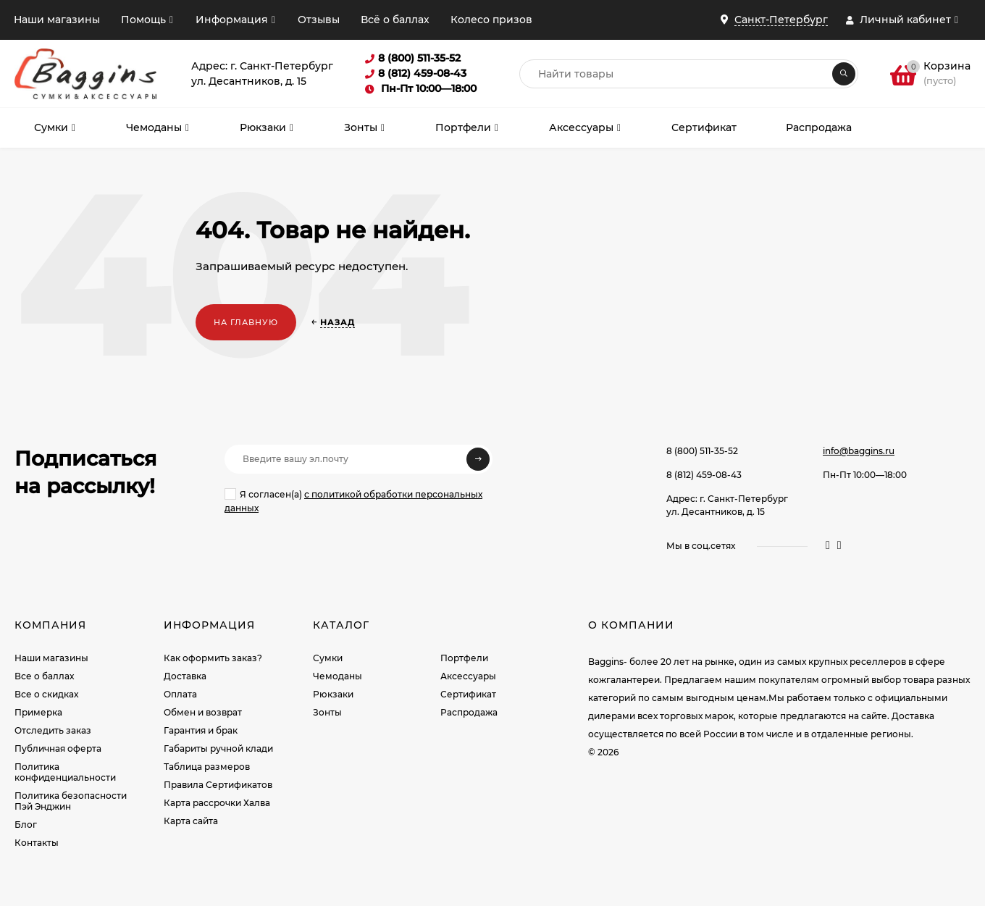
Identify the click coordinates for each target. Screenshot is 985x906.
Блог (25, 824)
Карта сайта (191, 820)
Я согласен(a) (353, 500)
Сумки (328, 658)
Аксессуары (468, 676)
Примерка (38, 712)
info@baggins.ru (858, 450)
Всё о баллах (395, 19)
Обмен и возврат (203, 712)
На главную (246, 322)
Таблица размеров (207, 766)
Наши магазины (57, 19)
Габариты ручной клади (218, 748)
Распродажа (469, 712)
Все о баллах (44, 676)
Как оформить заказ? (213, 658)
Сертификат (468, 694)
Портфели (464, 658)
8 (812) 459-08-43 (704, 474)
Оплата (180, 694)
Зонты (327, 712)
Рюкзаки (333, 694)
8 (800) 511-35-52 (702, 450)
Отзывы (319, 19)
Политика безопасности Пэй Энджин (70, 801)
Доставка (185, 676)
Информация (232, 19)
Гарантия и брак (201, 730)
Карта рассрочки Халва (217, 802)
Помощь (143, 19)
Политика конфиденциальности (65, 772)
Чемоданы (337, 676)
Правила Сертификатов (218, 784)
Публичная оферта (57, 748)
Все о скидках (46, 694)
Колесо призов (491, 19)
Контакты (36, 842)
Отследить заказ (52, 730)
